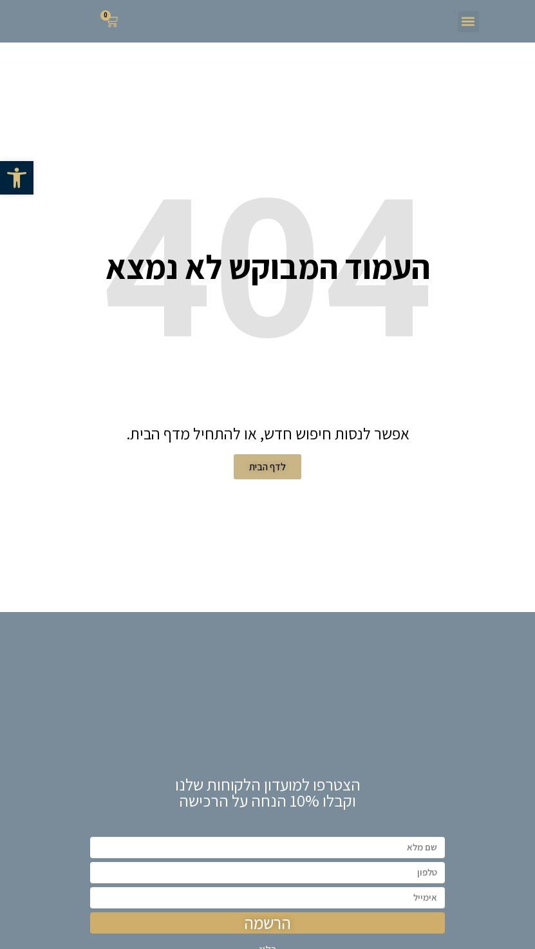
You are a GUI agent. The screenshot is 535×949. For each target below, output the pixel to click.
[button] (16, 178)
